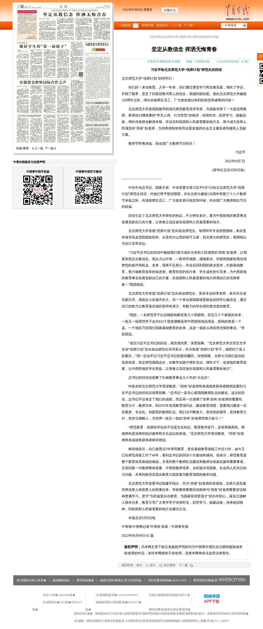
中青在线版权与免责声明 (29, 162)
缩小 (151, 565)
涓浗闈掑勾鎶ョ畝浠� (31, 580)
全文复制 (167, 565)
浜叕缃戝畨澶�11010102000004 (116, 595)
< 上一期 (175, 25)
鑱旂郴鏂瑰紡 (61, 580)
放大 (139, 565)
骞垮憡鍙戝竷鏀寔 (220, 580)
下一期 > (189, 25)
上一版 (37, 148)
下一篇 (186, 565)
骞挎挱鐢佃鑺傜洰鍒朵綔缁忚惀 (169, 609)
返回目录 (162, 25)
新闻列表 (147, 25)
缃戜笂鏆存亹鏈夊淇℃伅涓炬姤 (120, 580)
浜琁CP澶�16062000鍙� (59, 595)
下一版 (50, 148)
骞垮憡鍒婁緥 (85, 580)
